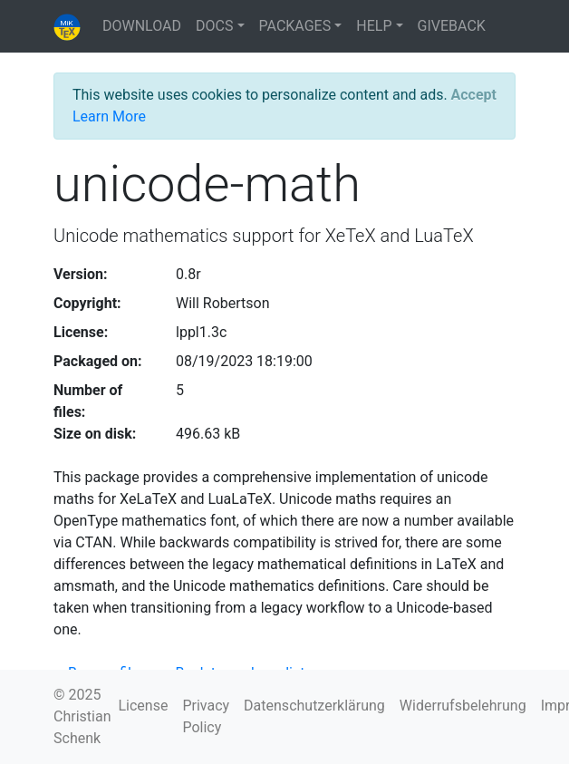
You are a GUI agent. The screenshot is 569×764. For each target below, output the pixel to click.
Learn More (109, 116)
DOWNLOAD (141, 25)
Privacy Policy (205, 716)
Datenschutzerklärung (314, 705)
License (143, 705)
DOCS (214, 25)
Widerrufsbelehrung (463, 705)
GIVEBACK (452, 25)
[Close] (474, 95)
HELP (373, 25)
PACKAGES (295, 25)
